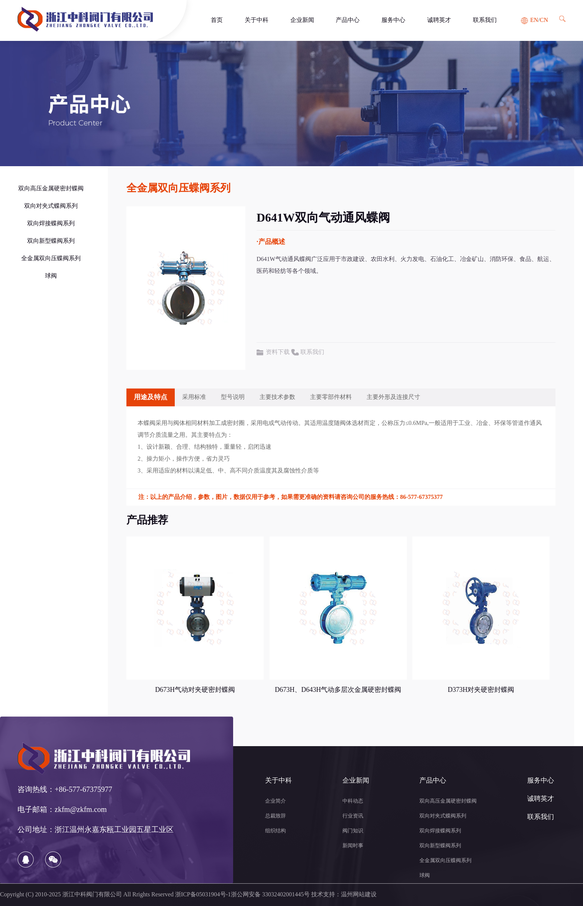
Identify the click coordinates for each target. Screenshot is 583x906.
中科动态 (352, 801)
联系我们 (485, 20)
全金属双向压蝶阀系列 (51, 258)
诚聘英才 (439, 20)
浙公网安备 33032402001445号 (270, 895)
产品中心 (348, 20)
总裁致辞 (275, 816)
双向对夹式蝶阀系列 (51, 206)
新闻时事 (352, 846)
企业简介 (275, 801)
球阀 (51, 276)
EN (534, 20)
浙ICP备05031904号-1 (203, 895)
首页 (217, 20)
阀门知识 (352, 831)
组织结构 (275, 831)
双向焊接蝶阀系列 (51, 223)
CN (544, 20)
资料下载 (278, 352)
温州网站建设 (359, 895)
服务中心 (393, 20)
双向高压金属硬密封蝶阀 (51, 189)
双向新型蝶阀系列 (51, 241)
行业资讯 (352, 816)
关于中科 (256, 20)
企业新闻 (302, 20)
